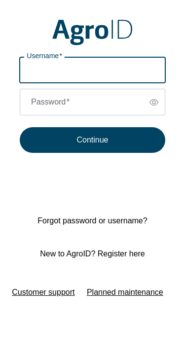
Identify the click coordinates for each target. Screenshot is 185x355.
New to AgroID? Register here (92, 253)
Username (44, 56)
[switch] (154, 102)
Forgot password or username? (92, 220)
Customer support (43, 292)
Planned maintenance (125, 292)
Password (50, 102)
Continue (92, 140)
